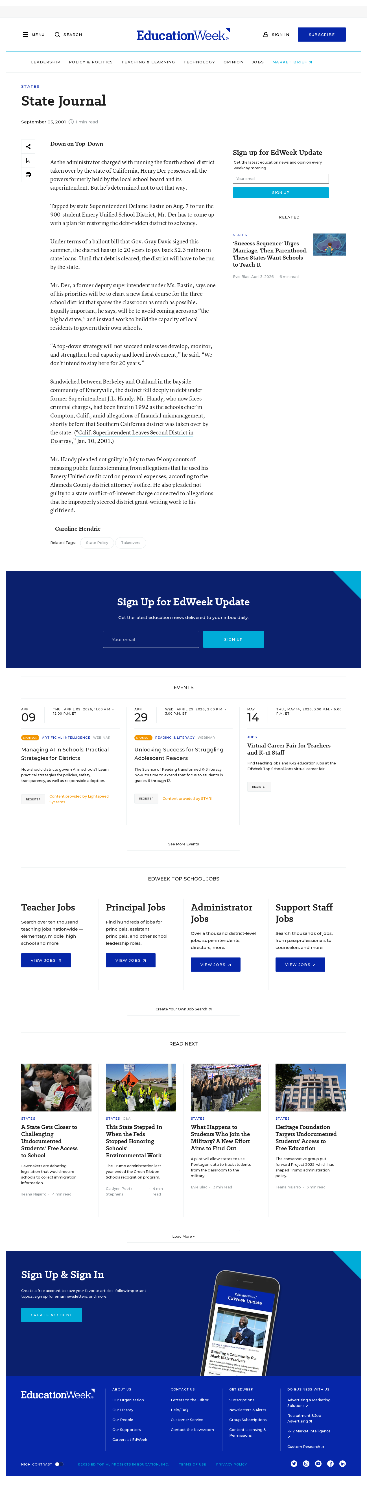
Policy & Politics (103, 62)
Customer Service (187, 1420)
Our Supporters (126, 1430)
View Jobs (46, 960)
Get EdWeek (241, 1389)
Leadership (57, 62)
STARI (206, 798)
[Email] (151, 639)
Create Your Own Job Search (184, 1009)
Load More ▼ (183, 1236)
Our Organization (128, 1400)
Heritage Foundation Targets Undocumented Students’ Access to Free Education (306, 1138)
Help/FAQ (179, 1410)
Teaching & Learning (160, 62)
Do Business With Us (308, 1389)
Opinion (245, 62)
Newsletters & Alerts (247, 1410)
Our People (122, 1420)
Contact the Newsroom (192, 1430)
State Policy (97, 543)
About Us (121, 1389)
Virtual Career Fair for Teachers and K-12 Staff (289, 749)
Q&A (127, 1119)
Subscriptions (241, 1400)
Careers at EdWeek (129, 1439)
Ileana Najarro (34, 1194)
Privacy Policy (231, 1464)
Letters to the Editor (190, 1400)
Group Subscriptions (248, 1420)
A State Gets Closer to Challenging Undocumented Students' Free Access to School (49, 1141)
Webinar (102, 738)
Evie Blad (241, 277)
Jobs (270, 62)
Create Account (52, 1315)
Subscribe (322, 34)
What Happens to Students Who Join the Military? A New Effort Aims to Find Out (220, 1138)
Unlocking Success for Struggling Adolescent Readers (179, 754)
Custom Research (305, 1447)
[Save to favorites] (28, 161)
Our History (122, 1410)
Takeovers (130, 543)
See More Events (183, 844)
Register (33, 799)
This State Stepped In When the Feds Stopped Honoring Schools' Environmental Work (134, 1141)
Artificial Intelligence (66, 738)
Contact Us (183, 1389)
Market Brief (304, 62)
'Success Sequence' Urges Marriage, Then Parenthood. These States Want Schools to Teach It (270, 254)
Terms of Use (192, 1464)
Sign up (233, 639)
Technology (211, 62)
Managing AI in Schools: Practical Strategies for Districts (65, 754)
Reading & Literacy (175, 738)
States (30, 86)
